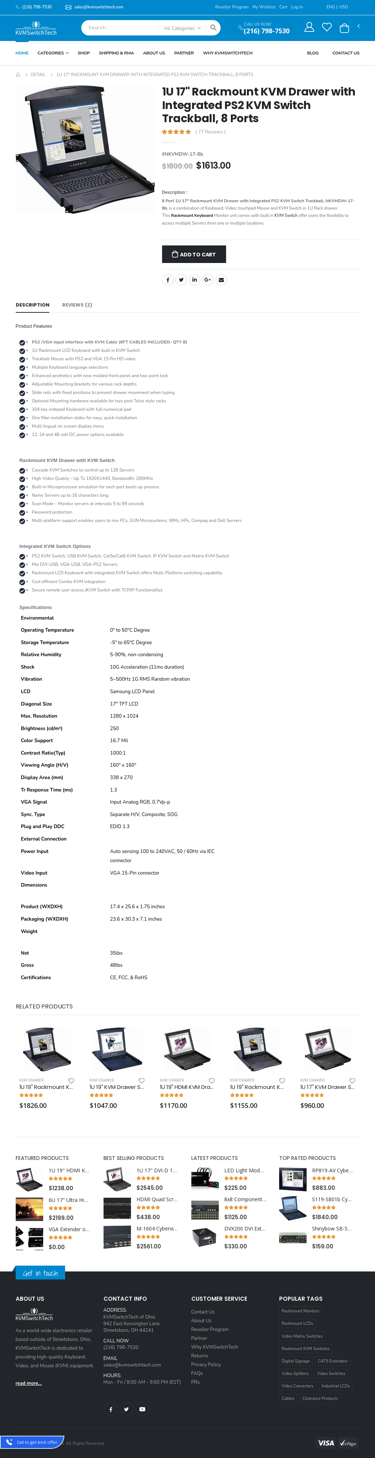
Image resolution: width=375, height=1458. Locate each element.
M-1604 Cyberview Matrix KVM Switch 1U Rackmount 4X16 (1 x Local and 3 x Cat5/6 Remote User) (157, 1228)
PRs (195, 1382)
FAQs (197, 1373)
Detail (38, 75)
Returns (199, 1356)
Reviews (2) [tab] (77, 304)
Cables (288, 1398)
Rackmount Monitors (300, 1311)
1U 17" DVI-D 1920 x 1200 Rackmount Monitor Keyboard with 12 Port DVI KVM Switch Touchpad (157, 1170)
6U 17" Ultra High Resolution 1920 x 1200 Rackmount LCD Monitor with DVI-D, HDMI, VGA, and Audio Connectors (70, 1200)
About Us (154, 53)
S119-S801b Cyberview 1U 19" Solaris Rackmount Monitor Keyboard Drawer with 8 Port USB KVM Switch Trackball (333, 1199)
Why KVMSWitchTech (227, 53)
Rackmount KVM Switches (306, 1349)
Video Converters (297, 1386)
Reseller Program (232, 7)
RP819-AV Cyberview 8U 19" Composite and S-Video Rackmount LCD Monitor (333, 1170)
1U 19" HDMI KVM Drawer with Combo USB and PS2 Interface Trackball (70, 1170)
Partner (184, 53)
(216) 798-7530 (266, 31)
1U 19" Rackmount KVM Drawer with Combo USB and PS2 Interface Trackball (258, 1087)
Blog (313, 53)
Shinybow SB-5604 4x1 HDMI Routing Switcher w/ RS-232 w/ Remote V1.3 (333, 1228)
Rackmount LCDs (297, 1323)
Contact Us (346, 53)
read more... (29, 1383)
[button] (344, 28)
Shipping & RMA (116, 53)
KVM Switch (285, 215)
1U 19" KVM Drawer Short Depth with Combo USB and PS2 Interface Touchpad (117, 1087)
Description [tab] (32, 304)
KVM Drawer (31, 1080)
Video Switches (331, 1373)
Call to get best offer (37, 1442)
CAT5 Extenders (333, 1361)
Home (22, 53)
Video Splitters (295, 1373)
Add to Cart (198, 254)
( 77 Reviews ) (210, 132)
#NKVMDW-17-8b (182, 154)
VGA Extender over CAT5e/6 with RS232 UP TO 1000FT (70, 1229)
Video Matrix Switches (302, 1336)
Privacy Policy (206, 1364)
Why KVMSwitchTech (214, 1347)
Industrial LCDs (336, 1386)
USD (344, 7)
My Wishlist (263, 7)
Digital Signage (296, 1361)
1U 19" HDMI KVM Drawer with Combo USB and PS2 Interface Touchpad (187, 1087)
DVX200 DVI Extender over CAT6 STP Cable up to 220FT (245, 1228)
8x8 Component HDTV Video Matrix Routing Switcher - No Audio (245, 1199)
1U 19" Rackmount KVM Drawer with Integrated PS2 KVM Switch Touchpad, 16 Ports (47, 1087)
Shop (84, 53)
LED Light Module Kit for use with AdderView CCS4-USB (245, 1170)
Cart (283, 7)
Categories (51, 53)
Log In (297, 7)
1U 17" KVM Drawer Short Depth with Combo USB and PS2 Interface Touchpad (328, 1087)
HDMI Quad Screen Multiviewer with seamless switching (157, 1199)
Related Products (44, 1006)
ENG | (328, 7)
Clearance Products (320, 1398)
